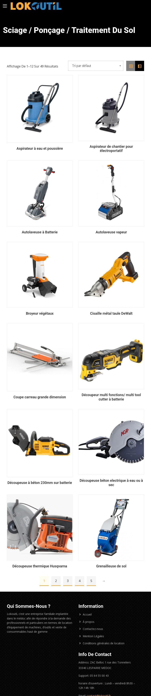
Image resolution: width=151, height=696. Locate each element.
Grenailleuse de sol (111, 566)
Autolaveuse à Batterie (40, 232)
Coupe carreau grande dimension (40, 397)
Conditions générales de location (103, 643)
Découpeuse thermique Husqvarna (39, 566)
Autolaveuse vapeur (111, 232)
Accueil (87, 614)
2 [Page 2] (56, 581)
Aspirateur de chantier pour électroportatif (111, 148)
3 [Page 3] (68, 581)
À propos (88, 622)
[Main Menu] (5, 5)
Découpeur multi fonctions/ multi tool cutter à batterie (111, 397)
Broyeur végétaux (40, 313)
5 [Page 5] (91, 581)
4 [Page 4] (79, 581)
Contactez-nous (93, 629)
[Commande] (95, 66)
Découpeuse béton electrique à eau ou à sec (111, 482)
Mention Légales (93, 636)
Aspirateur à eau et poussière (40, 148)
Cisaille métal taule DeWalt (111, 313)
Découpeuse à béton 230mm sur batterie (39, 483)
